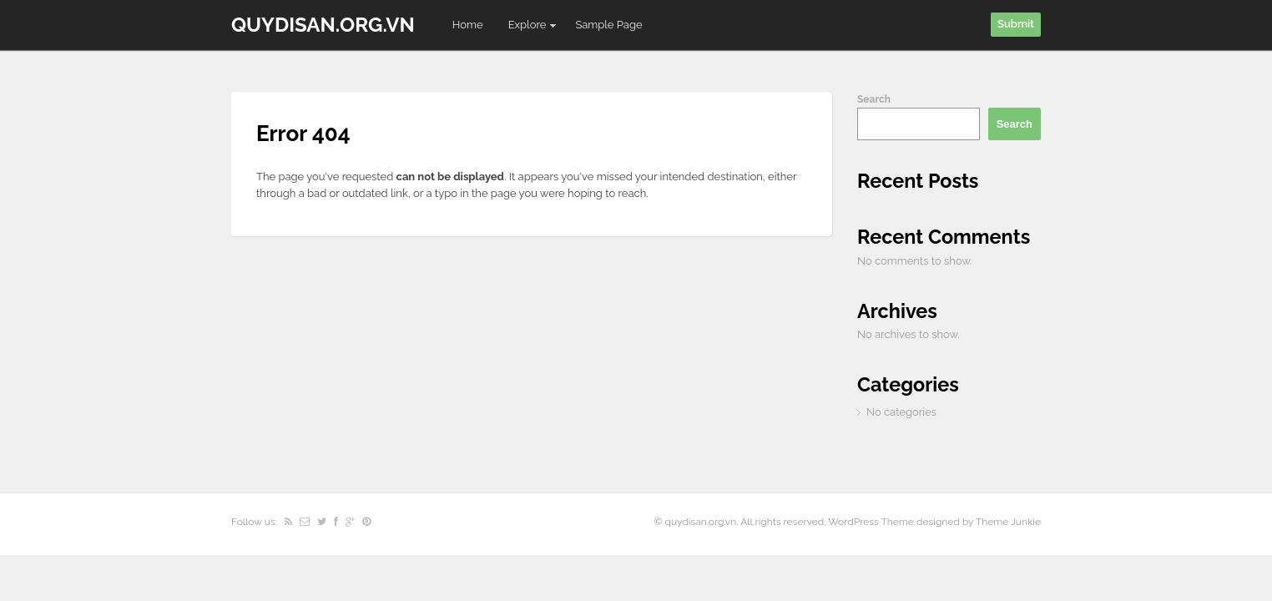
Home (467, 24)
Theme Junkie (1008, 522)
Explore (527, 28)
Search (874, 99)
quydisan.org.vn (323, 25)
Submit (1015, 24)
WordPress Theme (871, 522)
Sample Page (608, 24)
